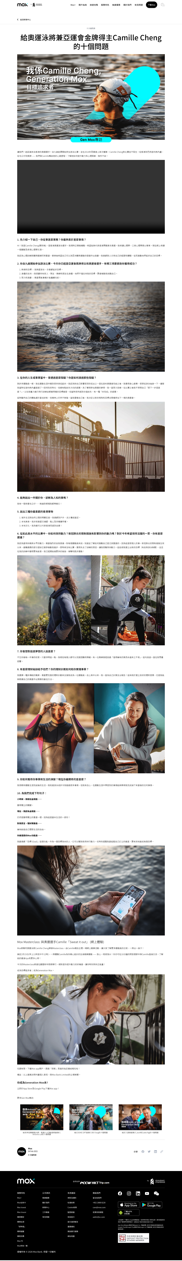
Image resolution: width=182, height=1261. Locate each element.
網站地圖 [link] (71, 1236)
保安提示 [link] (71, 1217)
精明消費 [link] (21, 1236)
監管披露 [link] (71, 1212)
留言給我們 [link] (98, 1198)
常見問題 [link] (137, 7)
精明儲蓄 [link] (21, 1232)
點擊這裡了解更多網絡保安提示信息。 (145, 1222)
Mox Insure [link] (22, 1212)
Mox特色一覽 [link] (23, 1246)
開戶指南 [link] (81, 7)
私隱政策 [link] (71, 1203)
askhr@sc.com (99, 1217)
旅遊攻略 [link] (92, 7)
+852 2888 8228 (100, 1203)
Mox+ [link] (71, 7)
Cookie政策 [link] (73, 1208)
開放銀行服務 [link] (73, 1232)
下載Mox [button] (151, 7)
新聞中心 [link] (46, 1208)
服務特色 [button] (104, 7)
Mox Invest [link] (22, 1208)
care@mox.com (100, 1208)
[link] (24, 7)
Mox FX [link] (20, 1241)
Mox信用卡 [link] (22, 1203)
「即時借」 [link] (22, 1227)
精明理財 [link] (21, 1217)
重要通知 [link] (71, 1227)
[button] (140, 1152)
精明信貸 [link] (21, 1222)
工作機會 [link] (46, 1212)
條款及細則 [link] (72, 1198)
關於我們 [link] (126, 7)
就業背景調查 (98, 1212)
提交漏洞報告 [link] (73, 1222)
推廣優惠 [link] (115, 7)
